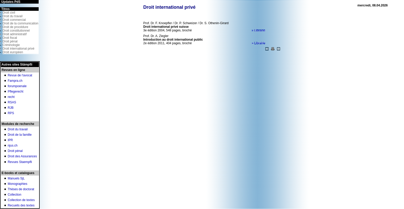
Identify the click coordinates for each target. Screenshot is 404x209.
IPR (10, 140)
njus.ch (13, 145)
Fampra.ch (15, 81)
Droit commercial (14, 20)
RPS (11, 113)
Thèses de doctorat (21, 189)
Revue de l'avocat (20, 75)
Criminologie (11, 45)
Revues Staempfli (20, 162)
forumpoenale (17, 86)
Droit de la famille (20, 135)
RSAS (12, 102)
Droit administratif (15, 34)
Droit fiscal (10, 38)
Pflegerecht (15, 91)
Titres (5, 9)
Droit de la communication (20, 23)
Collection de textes (21, 200)
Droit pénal (10, 41)
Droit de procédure (15, 27)
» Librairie (258, 30)
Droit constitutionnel (16, 30)
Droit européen (13, 52)
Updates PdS (10, 2)
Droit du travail (12, 16)
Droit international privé (18, 48)
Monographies (17, 184)
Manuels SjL (16, 178)
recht (11, 97)
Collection (14, 194)
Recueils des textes (21, 205)
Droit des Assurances (22, 156)
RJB (11, 108)
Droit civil (9, 12)
